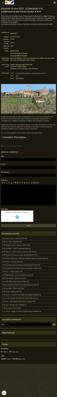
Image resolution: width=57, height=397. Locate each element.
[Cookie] (4, 393)
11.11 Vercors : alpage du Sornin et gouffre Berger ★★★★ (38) (21, 311)
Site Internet (5, 172)
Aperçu (36, 182)
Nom (2, 156)
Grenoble (18, 73)
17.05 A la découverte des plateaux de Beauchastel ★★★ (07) (21, 265)
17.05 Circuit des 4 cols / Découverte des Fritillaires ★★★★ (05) (22, 268)
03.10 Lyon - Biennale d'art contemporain (14, 305)
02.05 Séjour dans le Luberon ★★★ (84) (14, 238)
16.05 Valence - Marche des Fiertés (12, 262)
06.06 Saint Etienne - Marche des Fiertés (14, 278)
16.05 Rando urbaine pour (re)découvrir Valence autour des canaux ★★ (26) (25, 258)
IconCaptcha (16, 220)
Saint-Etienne (20, 78)
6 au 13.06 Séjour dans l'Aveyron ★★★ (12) (15, 281)
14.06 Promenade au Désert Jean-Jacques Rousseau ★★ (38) (20, 285)
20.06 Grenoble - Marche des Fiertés (13, 288)
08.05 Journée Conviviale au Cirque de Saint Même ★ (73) (19, 255)
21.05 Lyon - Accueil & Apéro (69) (12, 271)
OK (54, 324)
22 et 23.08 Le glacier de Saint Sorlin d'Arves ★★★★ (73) (20, 298)
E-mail (3, 164)
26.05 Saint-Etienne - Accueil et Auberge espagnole (17, 275)
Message (4, 180)
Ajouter (28, 226)
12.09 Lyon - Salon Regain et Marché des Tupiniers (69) (18, 301)
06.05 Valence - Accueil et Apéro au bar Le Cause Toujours (19, 252)
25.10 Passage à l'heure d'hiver (11, 308)
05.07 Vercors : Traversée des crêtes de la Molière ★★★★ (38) (21, 295)
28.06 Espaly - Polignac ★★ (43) (12, 291)
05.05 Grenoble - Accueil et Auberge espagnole (16, 248)
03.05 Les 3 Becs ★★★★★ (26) (12, 242)
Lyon (17, 76)
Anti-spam (4, 209)
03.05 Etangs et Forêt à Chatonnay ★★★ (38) (16, 245)
